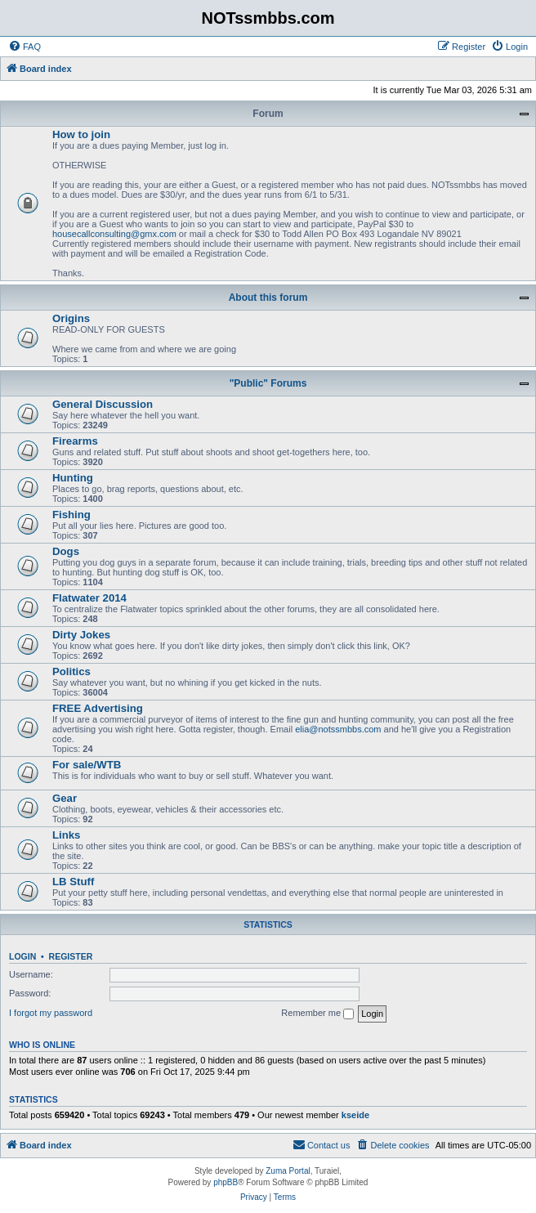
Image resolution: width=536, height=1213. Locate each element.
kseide (355, 1115)
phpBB (225, 1182)
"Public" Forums (268, 383)
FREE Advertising (97, 708)
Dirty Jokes (81, 635)
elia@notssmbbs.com (338, 729)
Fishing (71, 514)
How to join (81, 134)
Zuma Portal (288, 1170)
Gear (64, 798)
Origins (71, 318)
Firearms (75, 441)
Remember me (317, 1013)
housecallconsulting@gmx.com (114, 234)
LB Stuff (73, 881)
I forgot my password (50, 1013)
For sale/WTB (86, 765)
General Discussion (102, 404)
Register (71, 956)
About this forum (268, 297)
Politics (71, 671)
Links (66, 835)
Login (22, 956)
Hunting (72, 478)
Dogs (65, 551)
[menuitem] (24, 46)
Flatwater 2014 (89, 598)
